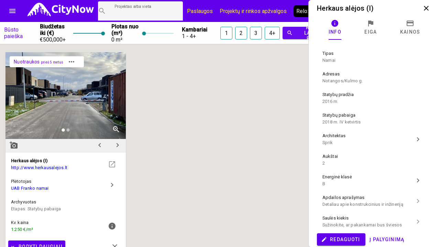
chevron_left (100, 145)
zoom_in (116, 129)
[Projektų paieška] (140, 11)
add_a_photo (14, 145)
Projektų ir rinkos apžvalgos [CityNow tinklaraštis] (253, 11)
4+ (272, 33)
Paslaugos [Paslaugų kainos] (200, 11)
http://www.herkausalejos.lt (39, 167)
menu (12, 11)
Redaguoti (340, 239)
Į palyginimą (387, 239)
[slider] (88, 33)
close (426, 8)
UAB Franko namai (30, 188)
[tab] (335, 27)
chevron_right (117, 145)
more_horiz (71, 62)
